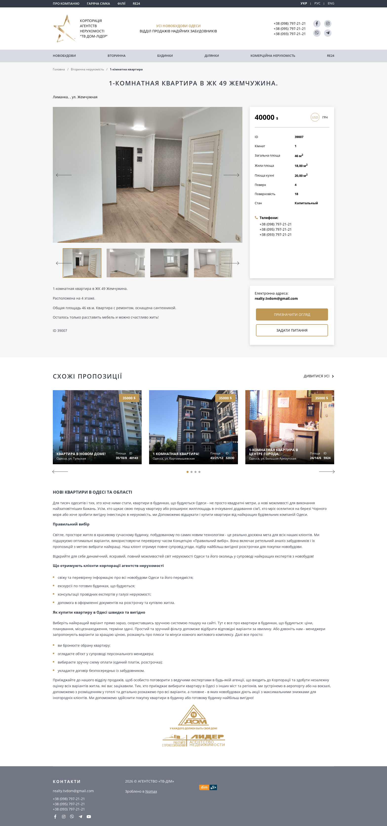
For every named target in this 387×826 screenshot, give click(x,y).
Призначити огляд (292, 314)
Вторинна (117, 55)
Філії (121, 3)
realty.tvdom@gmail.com (276, 298)
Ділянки (212, 55)
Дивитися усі (317, 375)
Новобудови (64, 55)
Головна (59, 69)
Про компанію (66, 3)
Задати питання (292, 330)
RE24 (136, 3)
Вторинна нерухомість (87, 69)
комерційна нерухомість (273, 55)
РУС (317, 3)
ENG (331, 3)
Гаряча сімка (98, 3)
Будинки (165, 55)
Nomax (151, 790)
